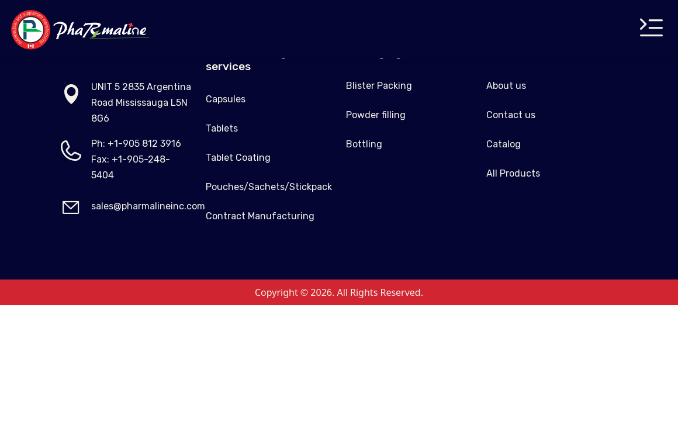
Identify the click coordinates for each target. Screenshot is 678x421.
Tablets (222, 128)
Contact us (510, 114)
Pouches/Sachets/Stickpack (269, 186)
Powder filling (376, 114)
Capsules (225, 99)
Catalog (503, 144)
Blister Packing (379, 85)
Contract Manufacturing (260, 216)
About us (506, 85)
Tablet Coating (238, 157)
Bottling (364, 144)
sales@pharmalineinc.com (148, 206)
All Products (513, 173)
